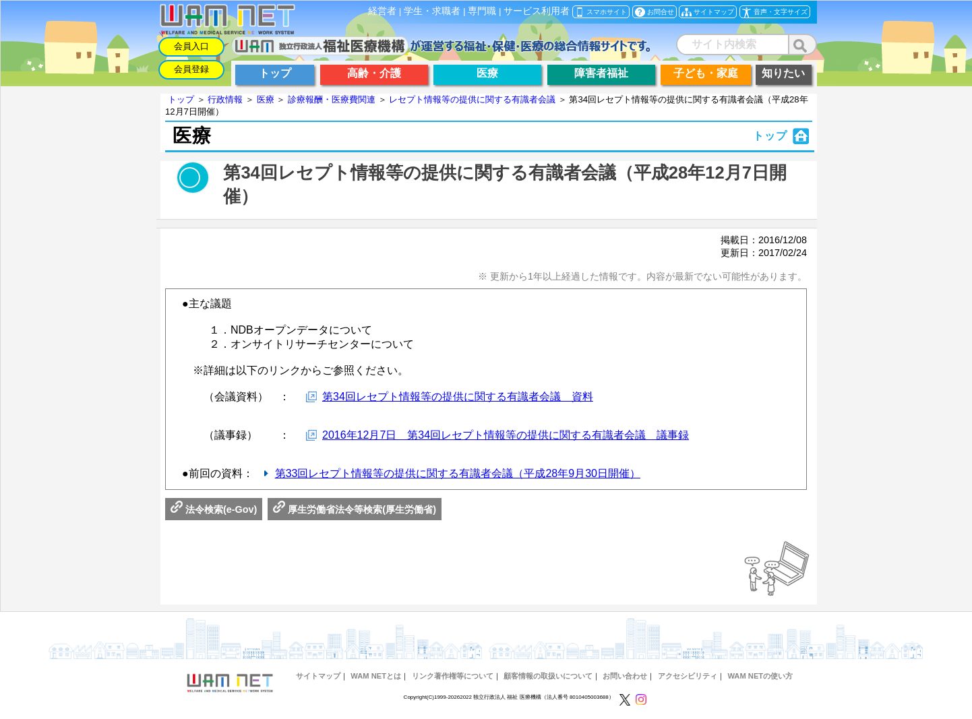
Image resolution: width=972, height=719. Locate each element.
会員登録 (191, 69)
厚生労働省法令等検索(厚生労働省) (354, 509)
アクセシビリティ (687, 676)
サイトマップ (318, 676)
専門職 (482, 11)
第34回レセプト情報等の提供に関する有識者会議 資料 (457, 396)
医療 (265, 99)
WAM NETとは (376, 676)
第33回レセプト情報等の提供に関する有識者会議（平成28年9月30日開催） (457, 473)
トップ (181, 99)
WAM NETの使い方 (760, 676)
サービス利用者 (537, 11)
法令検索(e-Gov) (214, 509)
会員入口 (191, 46)
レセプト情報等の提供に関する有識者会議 (472, 99)
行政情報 (225, 99)
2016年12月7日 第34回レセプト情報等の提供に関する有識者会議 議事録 (505, 435)
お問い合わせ (625, 676)
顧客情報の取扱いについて (548, 676)
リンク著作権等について (452, 676)
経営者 (382, 11)
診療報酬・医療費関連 (331, 99)
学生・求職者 (432, 11)
